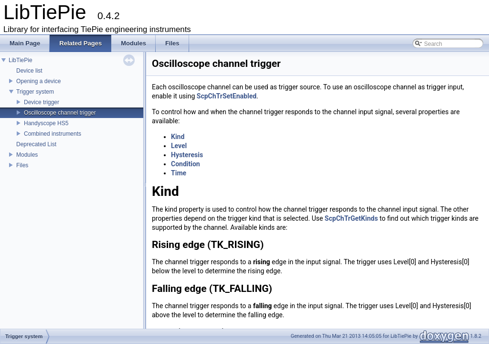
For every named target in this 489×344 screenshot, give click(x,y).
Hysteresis (187, 155)
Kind (177, 136)
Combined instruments (52, 133)
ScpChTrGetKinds (351, 218)
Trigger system (35, 91)
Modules (27, 154)
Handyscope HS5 (46, 123)
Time (178, 173)
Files (22, 165)
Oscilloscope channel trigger (60, 112)
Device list (29, 70)
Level (179, 146)
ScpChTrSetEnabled (226, 96)
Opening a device (38, 81)
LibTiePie (20, 60)
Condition (185, 164)
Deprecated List (36, 144)
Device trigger (41, 102)
